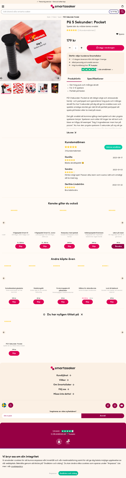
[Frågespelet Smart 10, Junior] (63, 219)
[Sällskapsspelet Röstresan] (112, 219)
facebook (107, 402)
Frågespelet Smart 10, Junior (63, 233)
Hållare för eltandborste (87, 287)
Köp (38, 246)
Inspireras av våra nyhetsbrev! (63, 408)
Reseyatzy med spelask (87, 233)
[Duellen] (14, 219)
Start (48, 17)
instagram (114, 402)
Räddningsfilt (38, 287)
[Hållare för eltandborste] (87, 274)
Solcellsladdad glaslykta (14, 287)
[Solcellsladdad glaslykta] (14, 274)
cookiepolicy (17, 466)
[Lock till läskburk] (112, 274)
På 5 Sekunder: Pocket (14, 342)
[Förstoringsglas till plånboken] (63, 274)
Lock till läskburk (112, 287)
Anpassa (52, 473)
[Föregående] (3, 222)
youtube (121, 402)
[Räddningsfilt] (38, 274)
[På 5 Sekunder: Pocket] (14, 329)
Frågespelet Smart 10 (38, 233)
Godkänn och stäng (68, 473)
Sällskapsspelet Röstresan (111, 233)
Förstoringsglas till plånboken (63, 288)
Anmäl (103, 413)
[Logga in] (9, 402)
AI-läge (113, 11)
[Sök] (63, 11)
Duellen (14, 233)
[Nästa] (58, 78)
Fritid (54, 17)
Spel (59, 17)
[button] (59, 439)
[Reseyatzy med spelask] (87, 219)
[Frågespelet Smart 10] (38, 219)
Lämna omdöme (113, 147)
